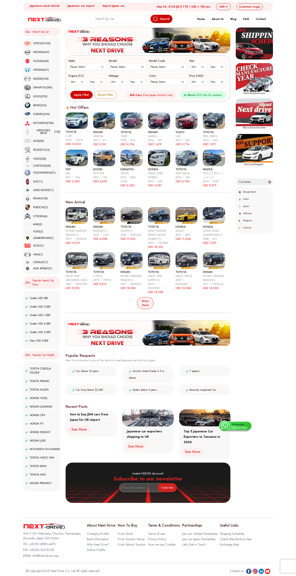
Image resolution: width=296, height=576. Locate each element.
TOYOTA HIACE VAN (39, 458)
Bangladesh (247, 191)
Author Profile (96, 550)
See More (79, 429)
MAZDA (36, 78)
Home (201, 19)
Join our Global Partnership (199, 533)
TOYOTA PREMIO (37, 381)
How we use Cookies (162, 544)
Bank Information (98, 539)
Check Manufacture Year (236, 539)
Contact (261, 19)
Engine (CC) (76, 76)
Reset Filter (105, 95)
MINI (33, 224)
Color (152, 76)
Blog (233, 19)
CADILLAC (36, 262)
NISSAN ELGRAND (38, 407)
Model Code (157, 61)
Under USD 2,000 (37, 332)
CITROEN (35, 216)
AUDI (34, 140)
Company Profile (98, 533)
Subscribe (167, 488)
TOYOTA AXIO (35, 475)
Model (113, 61)
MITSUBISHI (39, 123)
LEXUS (35, 96)
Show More (145, 303)
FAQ (246, 19)
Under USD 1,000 (37, 315)
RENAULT (36, 198)
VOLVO (35, 158)
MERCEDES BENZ (42, 132)
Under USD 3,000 (37, 307)
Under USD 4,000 (37, 324)
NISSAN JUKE (35, 441)
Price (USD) (196, 76)
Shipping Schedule (232, 533)
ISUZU (34, 245)
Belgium (245, 220)
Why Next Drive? (98, 544)
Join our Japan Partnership (198, 539)
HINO (33, 254)
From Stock (125, 533)
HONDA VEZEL (36, 398)
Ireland (244, 227)
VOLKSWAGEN (40, 172)
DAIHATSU (38, 87)
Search (161, 19)
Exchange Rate (229, 544)
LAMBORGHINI (39, 238)
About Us (218, 19)
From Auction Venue (131, 539)
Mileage (113, 76)
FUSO (33, 231)
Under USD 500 (36, 298)
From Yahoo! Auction (132, 544)
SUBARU (37, 114)
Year (191, 61)
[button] (145, 48)
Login (249, 7)
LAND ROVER (39, 190)
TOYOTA (37, 43)
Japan (243, 206)
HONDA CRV (35, 415)
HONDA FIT (34, 424)
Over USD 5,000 (36, 341)
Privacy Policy (157, 539)
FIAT (33, 181)
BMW (35, 105)
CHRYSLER (37, 165)
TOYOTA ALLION (37, 390)
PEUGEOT (37, 150)
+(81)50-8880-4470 (42, 544)
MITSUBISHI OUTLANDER (42, 449)
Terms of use (156, 533)
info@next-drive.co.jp (45, 555)
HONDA (36, 69)
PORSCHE (36, 207)
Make (72, 61)
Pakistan (245, 213)
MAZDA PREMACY (38, 483)
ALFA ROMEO (38, 268)
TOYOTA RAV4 (36, 466)
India (243, 199)
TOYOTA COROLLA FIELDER (38, 371)
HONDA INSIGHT (38, 432)
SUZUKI (36, 61)
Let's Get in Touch (194, 544)
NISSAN (36, 52)
